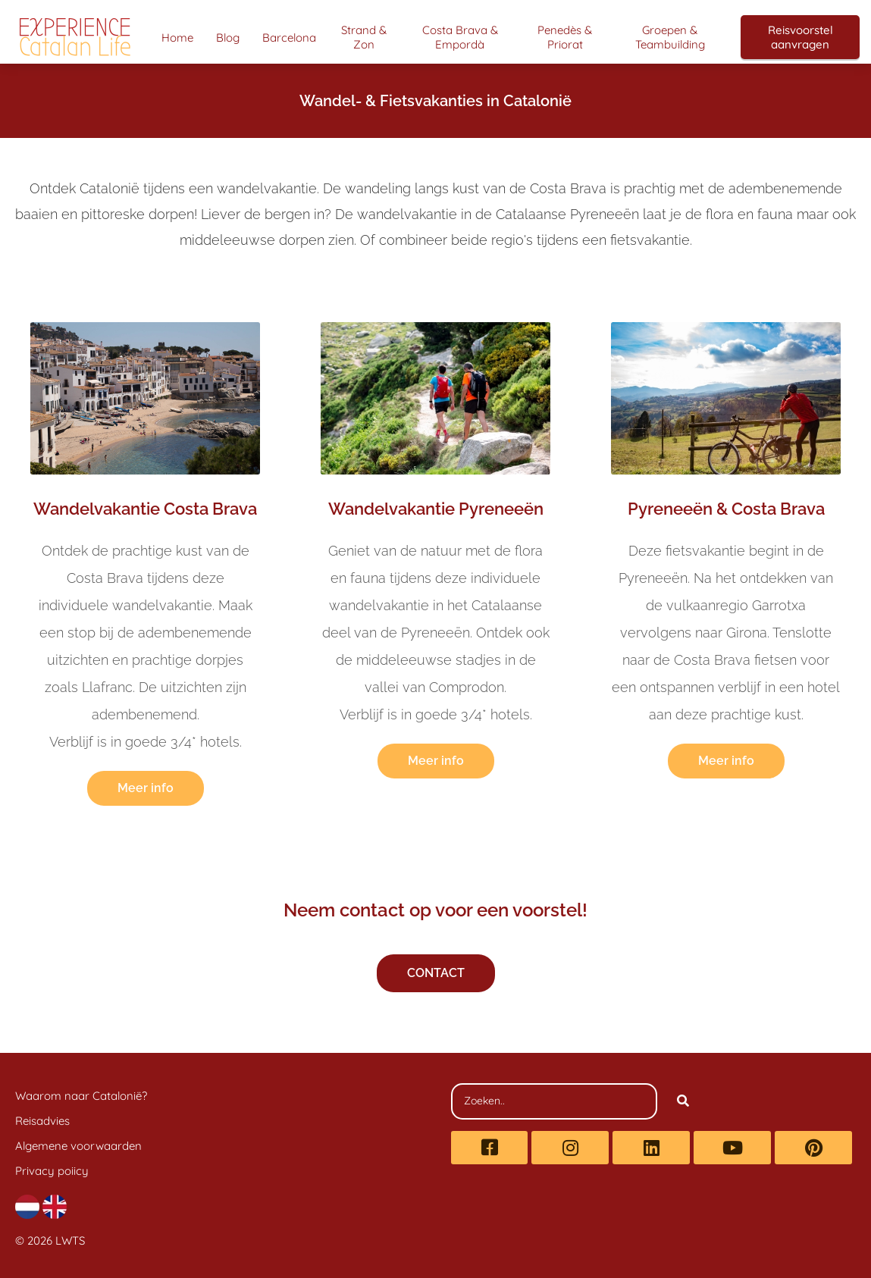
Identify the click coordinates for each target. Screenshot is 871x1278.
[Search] (683, 1101)
